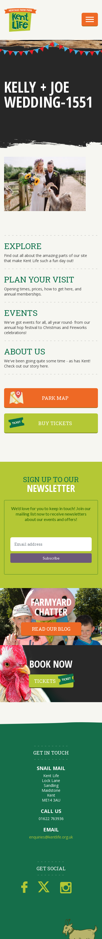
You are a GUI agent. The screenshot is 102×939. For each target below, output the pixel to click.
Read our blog (51, 629)
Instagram (66, 887)
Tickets (45, 681)
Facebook (24, 887)
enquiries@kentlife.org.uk (51, 837)
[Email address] (51, 544)
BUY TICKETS (55, 423)
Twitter (44, 887)
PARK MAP (55, 398)
